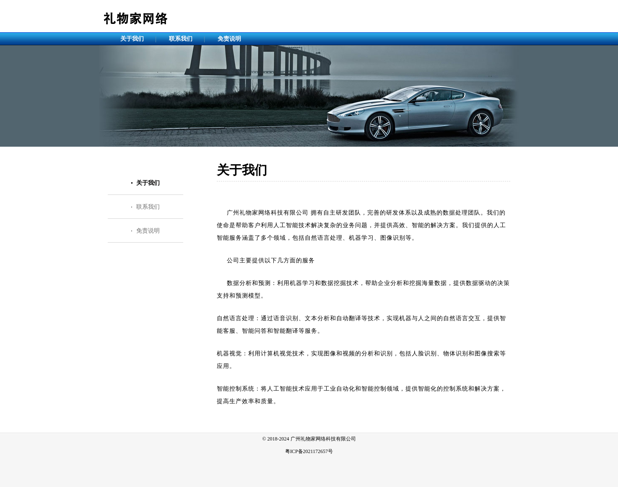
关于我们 (132, 39)
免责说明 (229, 39)
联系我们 (180, 39)
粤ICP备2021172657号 (309, 451)
